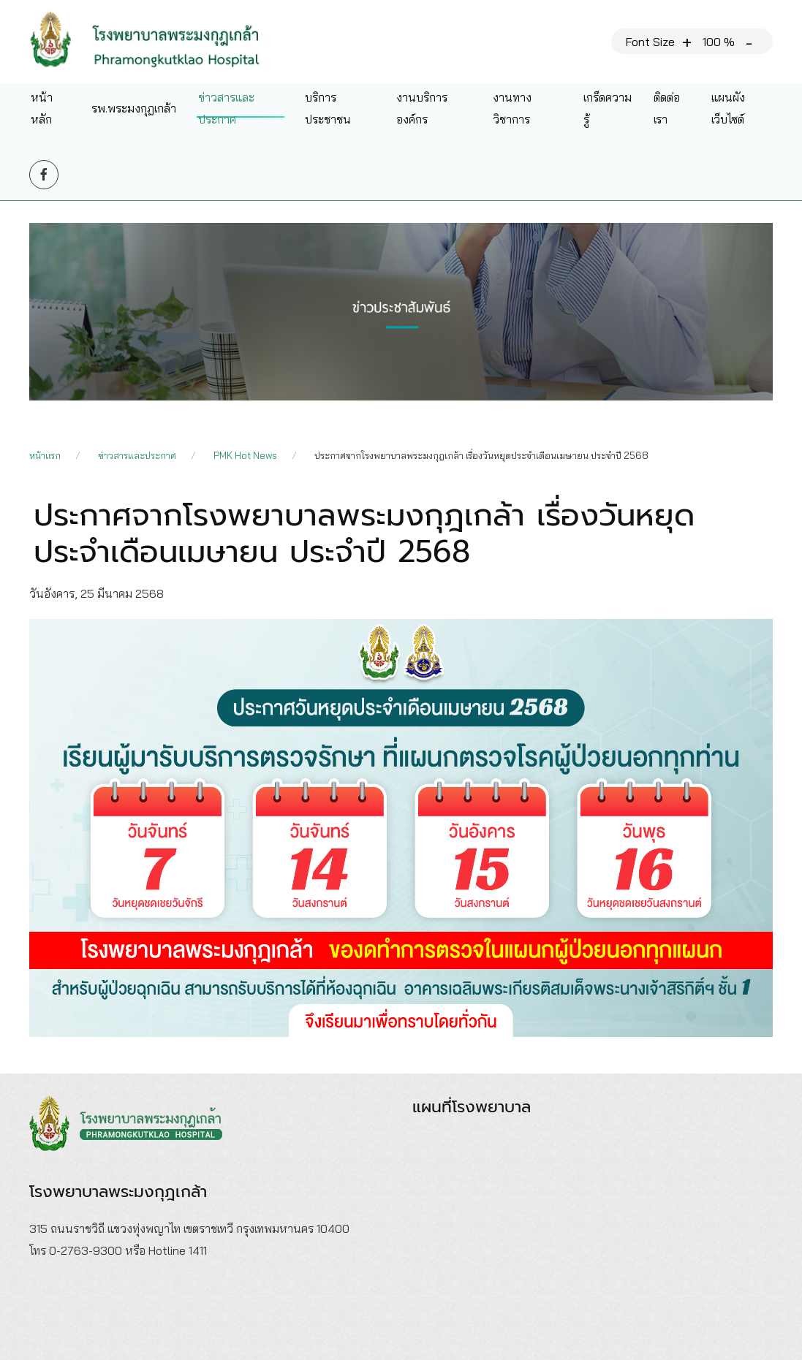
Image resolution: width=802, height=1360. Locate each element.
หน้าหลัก (42, 108)
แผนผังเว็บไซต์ (728, 108)
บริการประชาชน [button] (328, 108)
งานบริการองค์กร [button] (421, 108)
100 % (719, 41)
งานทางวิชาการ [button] (512, 108)
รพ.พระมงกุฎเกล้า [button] (133, 108)
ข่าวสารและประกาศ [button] (226, 108)
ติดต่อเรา (667, 108)
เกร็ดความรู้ (607, 108)
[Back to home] (156, 41)
